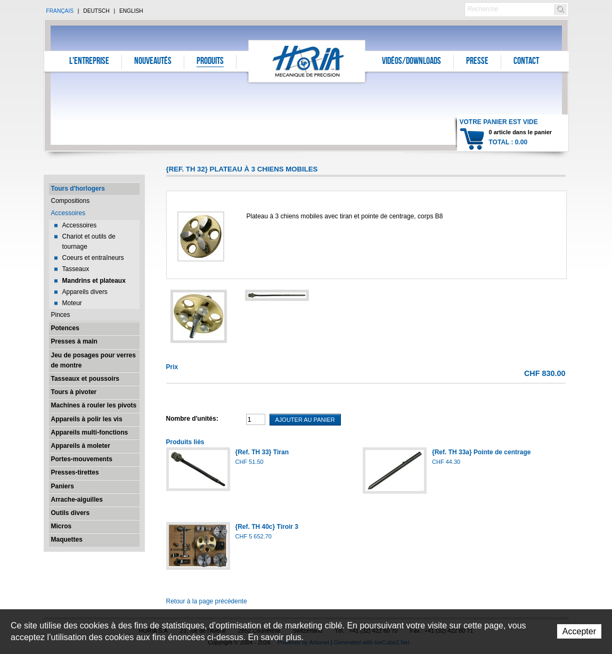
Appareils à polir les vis (87, 419)
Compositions (70, 201)
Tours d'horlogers (78, 188)
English (131, 11)
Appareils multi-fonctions (89, 432)
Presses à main (74, 341)
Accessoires (68, 213)
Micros (61, 526)
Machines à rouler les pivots (94, 405)
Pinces (60, 314)
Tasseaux (75, 269)
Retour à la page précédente (206, 601)
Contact (526, 62)
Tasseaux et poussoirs (85, 378)
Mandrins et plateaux (94, 280)
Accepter (579, 631)
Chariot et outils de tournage (89, 241)
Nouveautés (153, 62)
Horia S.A (307, 61)
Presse (477, 62)
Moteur (72, 303)
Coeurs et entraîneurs (93, 257)
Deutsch (96, 11)
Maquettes (67, 539)
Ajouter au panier (305, 419)
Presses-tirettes (75, 472)
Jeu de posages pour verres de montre (93, 360)
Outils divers (70, 513)
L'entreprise (89, 62)
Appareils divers (85, 292)
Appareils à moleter (80, 445)
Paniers (62, 486)
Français (60, 11)
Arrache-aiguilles (77, 499)
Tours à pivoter (74, 392)
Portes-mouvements (81, 459)
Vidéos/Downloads (411, 62)
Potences (65, 328)
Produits (210, 62)
